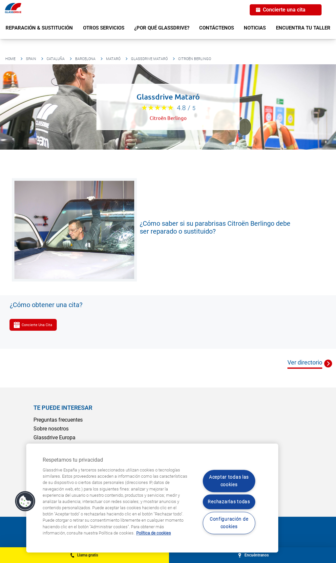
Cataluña (56, 59)
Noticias (255, 28)
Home (10, 59)
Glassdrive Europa (54, 437)
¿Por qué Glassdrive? (161, 28)
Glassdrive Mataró (149, 59)
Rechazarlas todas (229, 502)
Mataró (113, 59)
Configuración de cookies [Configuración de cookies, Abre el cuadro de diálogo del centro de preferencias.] (229, 523)
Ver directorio (304, 362)
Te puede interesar (62, 407)
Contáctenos (216, 28)
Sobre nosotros (51, 429)
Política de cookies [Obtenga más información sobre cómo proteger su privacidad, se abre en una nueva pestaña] (153, 533)
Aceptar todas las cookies (229, 481)
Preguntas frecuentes (58, 420)
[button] (25, 501)
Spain (31, 59)
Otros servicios (103, 28)
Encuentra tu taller (303, 28)
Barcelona (85, 59)
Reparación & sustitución (39, 28)
